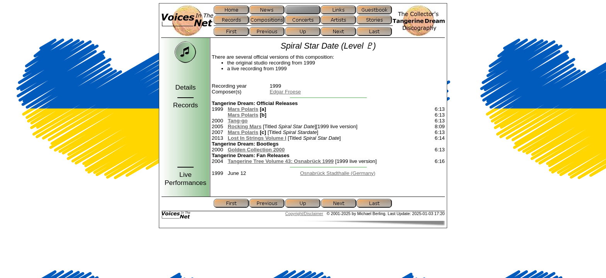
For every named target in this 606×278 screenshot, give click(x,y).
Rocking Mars (244, 126)
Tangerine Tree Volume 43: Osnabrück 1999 (281, 161)
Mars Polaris (243, 109)
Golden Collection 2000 (256, 150)
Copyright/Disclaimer (304, 213)
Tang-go (238, 121)
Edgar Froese (285, 92)
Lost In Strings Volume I (257, 138)
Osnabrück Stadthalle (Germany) (337, 173)
